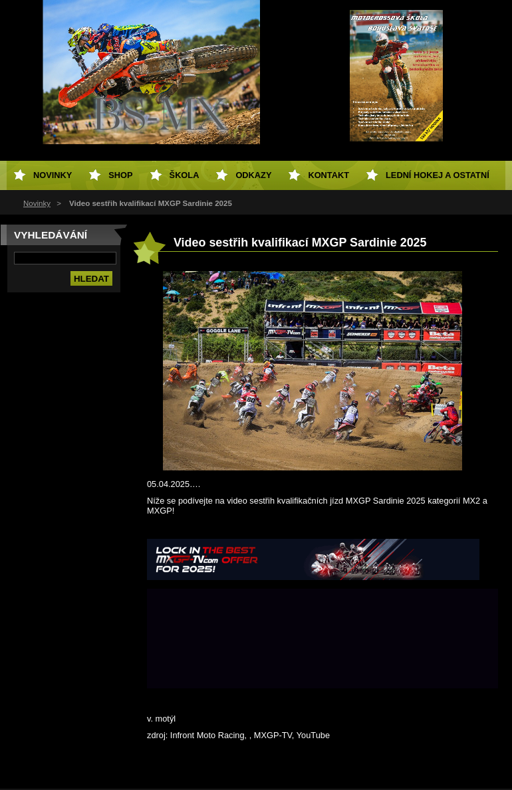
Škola (184, 175)
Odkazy (253, 175)
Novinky (37, 203)
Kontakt (328, 175)
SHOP (120, 175)
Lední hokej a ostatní (437, 175)
